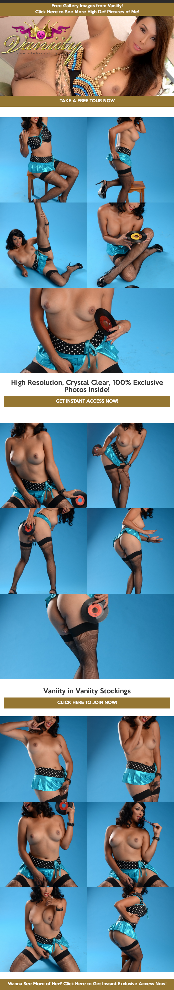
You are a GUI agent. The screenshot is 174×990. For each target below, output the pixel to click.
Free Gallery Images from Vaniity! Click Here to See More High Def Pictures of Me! (87, 9)
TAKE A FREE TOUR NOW (87, 101)
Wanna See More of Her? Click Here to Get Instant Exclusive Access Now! (87, 984)
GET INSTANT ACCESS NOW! (87, 401)
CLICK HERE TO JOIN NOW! (87, 703)
